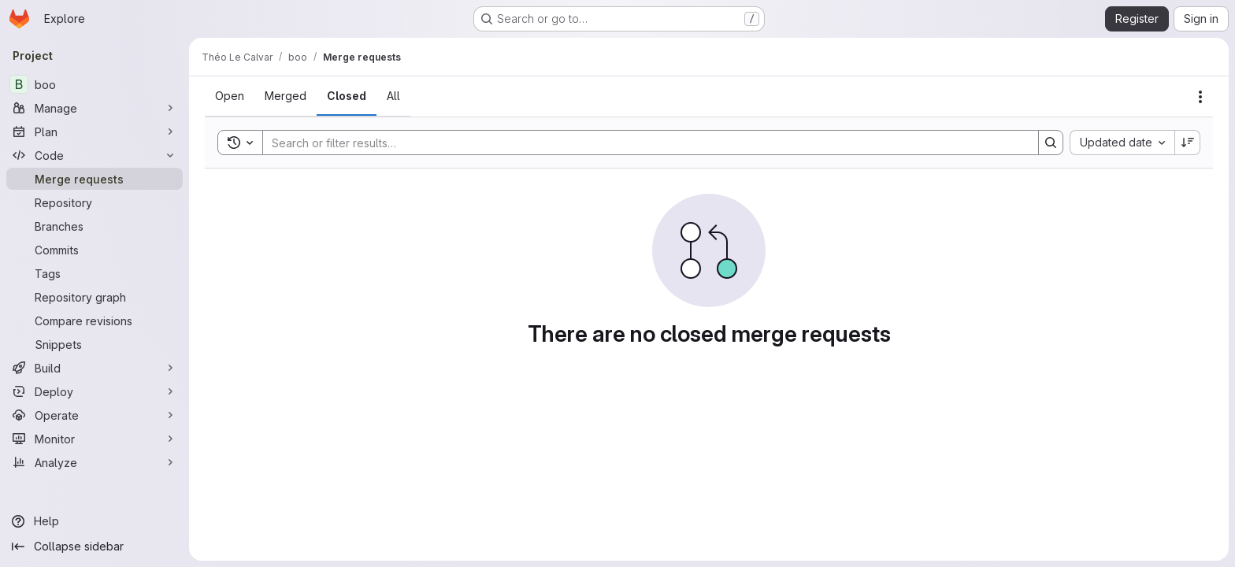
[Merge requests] (94, 179)
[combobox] (1122, 142)
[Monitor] (94, 439)
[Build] (94, 368)
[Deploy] (94, 391)
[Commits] (94, 250)
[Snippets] (94, 344)
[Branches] (94, 226)
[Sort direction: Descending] (1187, 142)
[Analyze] (94, 462)
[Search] (643, 142)
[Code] (94, 155)
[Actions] (1200, 96)
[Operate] (94, 415)
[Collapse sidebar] (94, 547)
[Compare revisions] (94, 320)
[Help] (94, 521)
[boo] (94, 84)
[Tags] (94, 273)
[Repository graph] (94, 297)
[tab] (229, 96)
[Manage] (94, 108)
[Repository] (94, 202)
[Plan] (94, 131)
